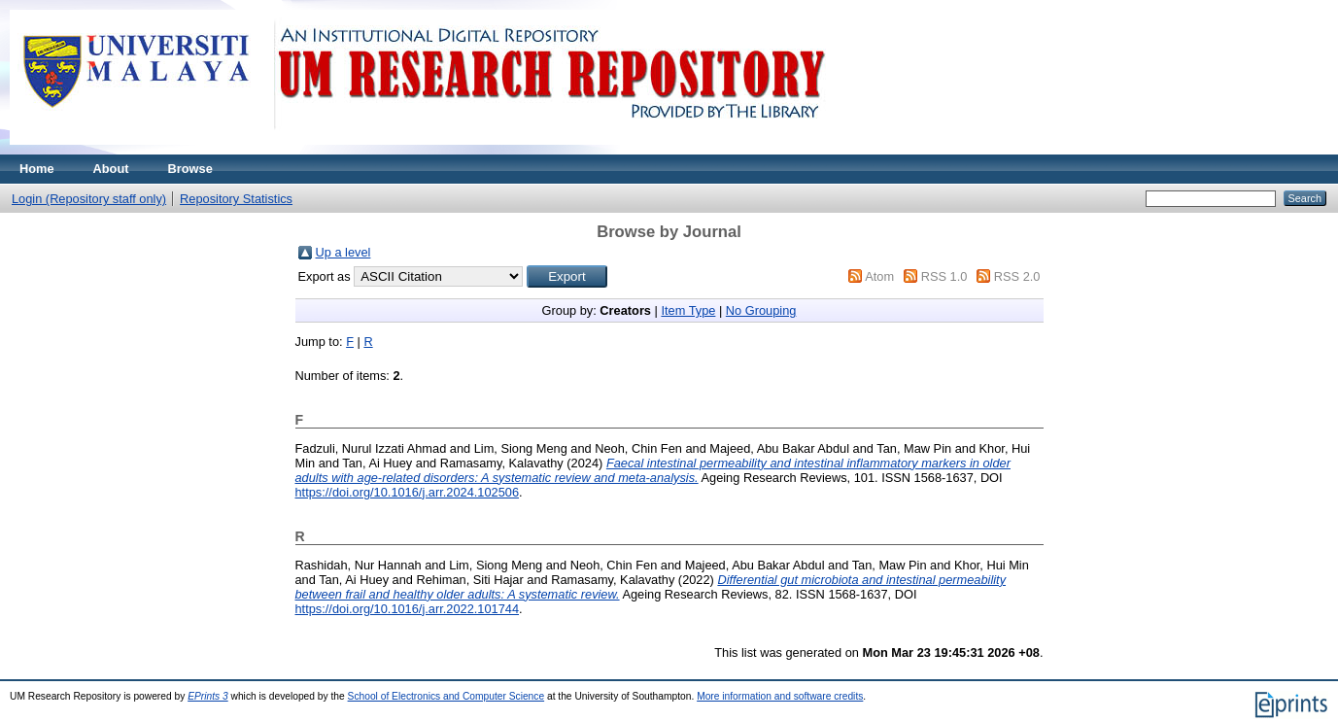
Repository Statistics (236, 198)
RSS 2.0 (1017, 276)
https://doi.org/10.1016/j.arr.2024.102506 (407, 492)
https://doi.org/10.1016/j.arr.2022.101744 (407, 608)
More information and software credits (780, 696)
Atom (879, 276)
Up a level (343, 252)
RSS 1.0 (944, 276)
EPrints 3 (208, 696)
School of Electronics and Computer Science (446, 696)
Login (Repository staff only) (89, 198)
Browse (190, 168)
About (111, 168)
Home (36, 168)
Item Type (688, 310)
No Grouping (761, 310)
